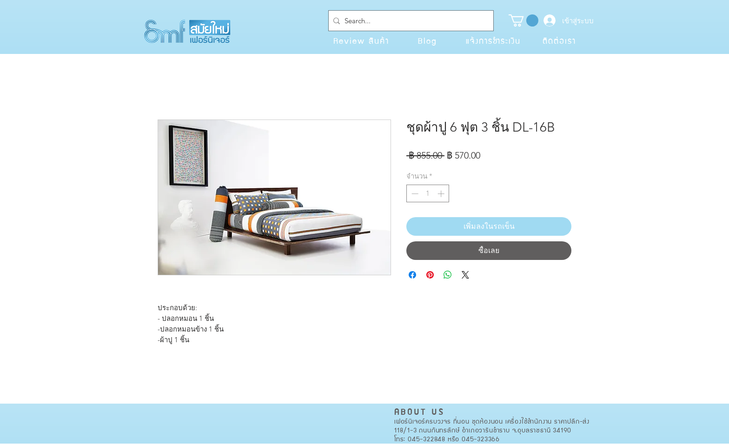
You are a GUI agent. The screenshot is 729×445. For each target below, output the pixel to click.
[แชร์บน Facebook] (412, 274)
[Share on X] (465, 274)
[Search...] (409, 21)
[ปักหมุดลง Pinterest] (430, 274)
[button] (523, 20)
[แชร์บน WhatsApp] (447, 274)
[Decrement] (414, 193)
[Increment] (442, 193)
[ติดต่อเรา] (559, 40)
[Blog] (427, 40)
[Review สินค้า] (361, 40)
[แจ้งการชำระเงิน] (493, 40)
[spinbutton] (428, 193)
